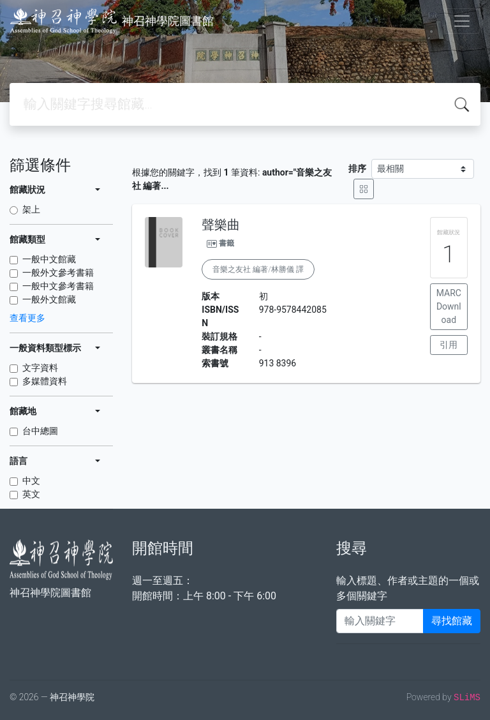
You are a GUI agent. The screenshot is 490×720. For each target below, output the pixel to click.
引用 (448, 345)
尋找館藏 (451, 621)
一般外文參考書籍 (58, 272)
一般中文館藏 (49, 259)
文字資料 (40, 368)
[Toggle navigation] (462, 21)
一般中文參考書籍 (58, 286)
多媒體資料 (44, 381)
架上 (31, 209)
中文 (31, 481)
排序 (357, 168)
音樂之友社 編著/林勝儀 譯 (257, 269)
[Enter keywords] (380, 621)
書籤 (226, 243)
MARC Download (448, 306)
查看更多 (27, 318)
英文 (31, 494)
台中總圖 (40, 431)
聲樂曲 (221, 224)
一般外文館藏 (49, 299)
